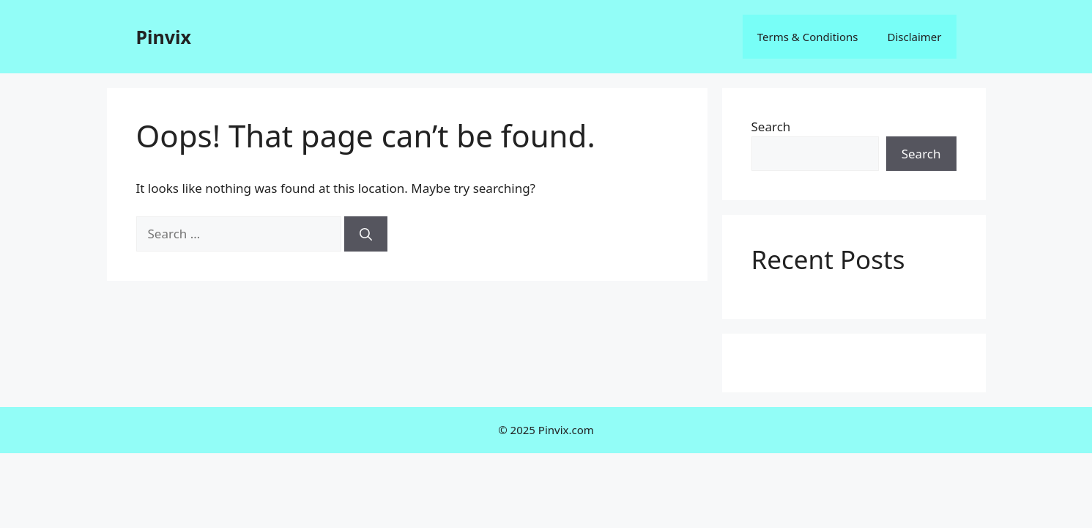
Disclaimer (914, 36)
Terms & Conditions (807, 36)
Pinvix (163, 36)
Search (771, 126)
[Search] (365, 234)
